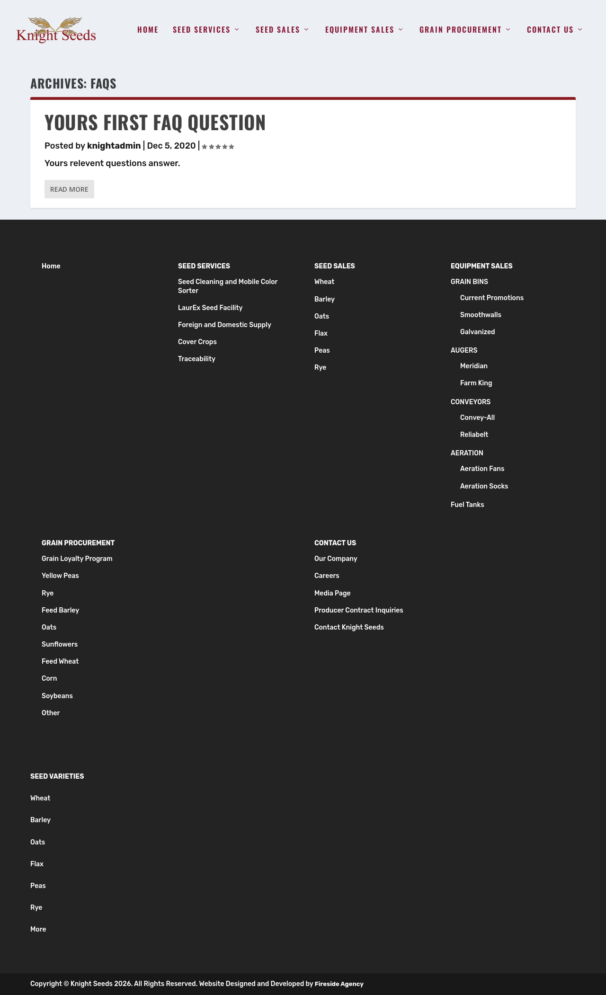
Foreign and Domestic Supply (224, 325)
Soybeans (57, 696)
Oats (321, 316)
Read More (69, 189)
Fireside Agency (339, 983)
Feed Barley (60, 610)
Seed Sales (278, 30)
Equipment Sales (359, 30)
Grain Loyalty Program (77, 559)
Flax (321, 333)
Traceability (196, 359)
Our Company (335, 559)
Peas (322, 350)
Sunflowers (60, 644)
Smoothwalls (480, 315)
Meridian (474, 366)
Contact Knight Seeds (349, 627)
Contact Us (550, 30)
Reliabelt (474, 435)
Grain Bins (469, 282)
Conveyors (470, 402)
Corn (49, 679)
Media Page (332, 593)
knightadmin (114, 146)
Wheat (324, 282)
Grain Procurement (460, 30)
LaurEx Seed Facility (210, 308)
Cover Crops (197, 342)
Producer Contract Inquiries (358, 610)
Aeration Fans (482, 469)
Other (51, 713)
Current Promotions (492, 298)
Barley (324, 299)
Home (148, 30)
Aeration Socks (484, 486)
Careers (326, 576)
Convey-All (477, 418)
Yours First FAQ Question (155, 121)
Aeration (467, 453)
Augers (464, 350)
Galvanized (477, 332)
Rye (320, 368)
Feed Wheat (60, 661)
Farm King (476, 384)
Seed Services (202, 30)
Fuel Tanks (467, 505)
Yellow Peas (60, 576)
